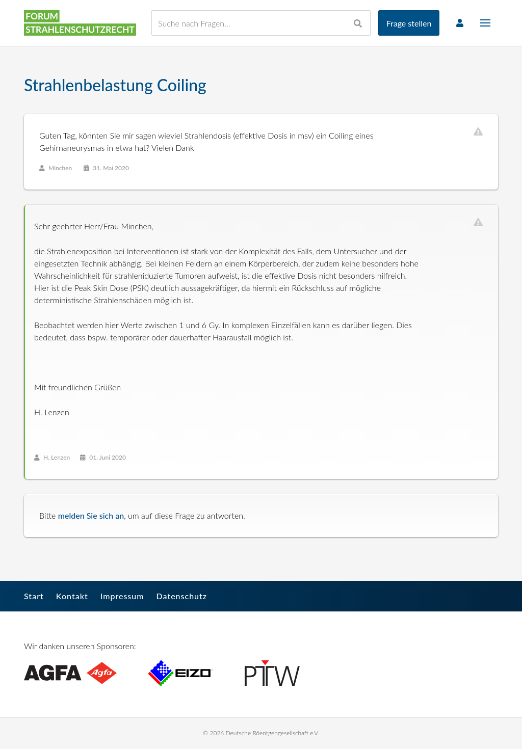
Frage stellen (409, 23)
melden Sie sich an (91, 515)
